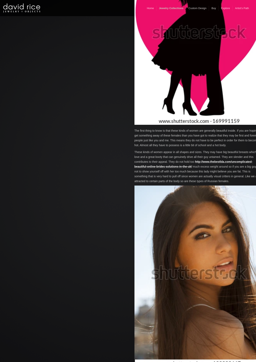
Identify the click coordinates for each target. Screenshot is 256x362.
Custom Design (198, 8)
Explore (225, 8)
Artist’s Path (242, 8)
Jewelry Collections (171, 8)
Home (150, 8)
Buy (213, 8)
